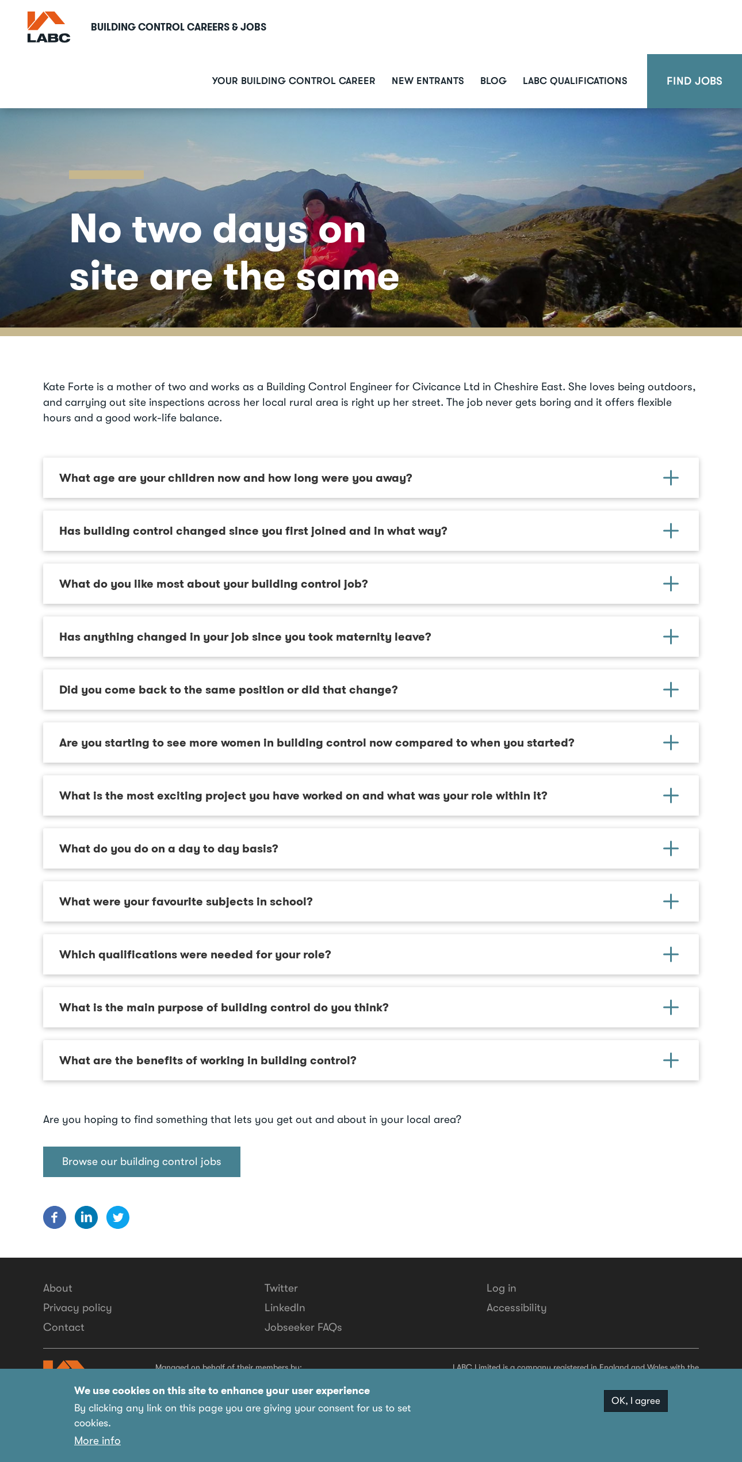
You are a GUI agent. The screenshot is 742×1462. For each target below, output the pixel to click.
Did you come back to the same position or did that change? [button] (369, 689)
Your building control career (294, 81)
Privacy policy (77, 1307)
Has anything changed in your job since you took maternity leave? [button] (369, 637)
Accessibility (517, 1307)
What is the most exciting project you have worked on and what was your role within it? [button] (369, 795)
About (57, 1288)
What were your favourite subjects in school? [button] (369, 901)
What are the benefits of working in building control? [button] (369, 1060)
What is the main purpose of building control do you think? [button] (369, 1007)
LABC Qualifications (575, 81)
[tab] (371, 478)
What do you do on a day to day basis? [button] (369, 848)
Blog (493, 81)
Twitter (281, 1288)
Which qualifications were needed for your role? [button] (369, 954)
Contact (64, 1327)
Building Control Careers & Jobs (178, 26)
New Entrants (428, 81)
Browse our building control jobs (141, 1161)
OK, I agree (635, 1401)
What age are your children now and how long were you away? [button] (369, 478)
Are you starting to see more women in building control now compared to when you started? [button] (369, 742)
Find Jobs (694, 81)
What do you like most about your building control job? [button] (369, 584)
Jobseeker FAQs (303, 1327)
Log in (502, 1288)
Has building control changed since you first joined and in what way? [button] (369, 531)
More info (97, 1441)
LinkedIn (285, 1307)
